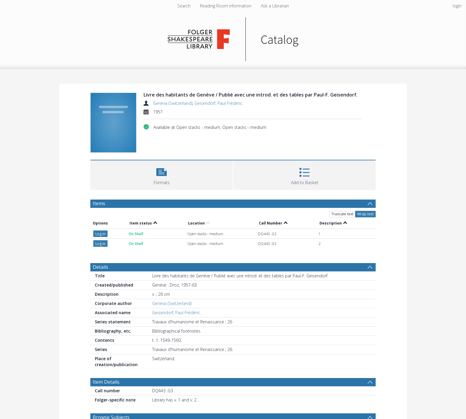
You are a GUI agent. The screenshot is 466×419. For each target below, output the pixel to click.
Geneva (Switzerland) (172, 103)
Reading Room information (225, 6)
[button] (161, 174)
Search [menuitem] (184, 6)
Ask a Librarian (275, 6)
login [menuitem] (457, 6)
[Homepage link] (233, 38)
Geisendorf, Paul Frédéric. (218, 103)
